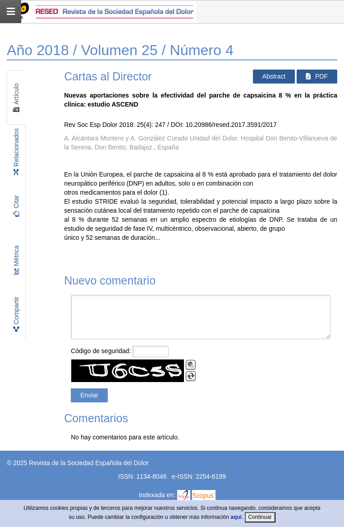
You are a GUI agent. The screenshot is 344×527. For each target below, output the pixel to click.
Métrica (16, 260)
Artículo (16, 97)
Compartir (16, 313)
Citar (16, 206)
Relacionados (16, 151)
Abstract (273, 76)
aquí (236, 517)
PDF (317, 76)
